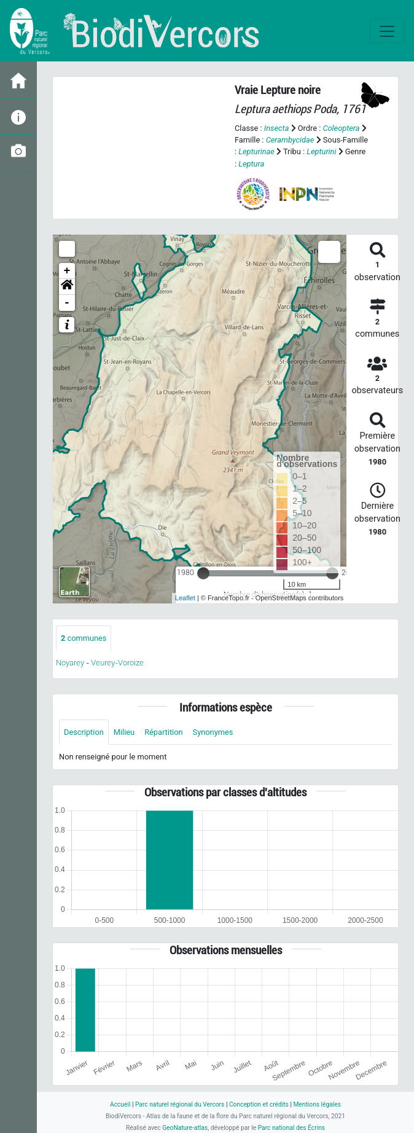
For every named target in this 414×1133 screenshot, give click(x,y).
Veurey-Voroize (117, 662)
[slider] (203, 573)
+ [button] (67, 271)
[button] (67, 287)
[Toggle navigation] (387, 31)
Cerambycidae (290, 139)
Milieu (124, 732)
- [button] (67, 303)
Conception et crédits (259, 1104)
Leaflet (185, 598)
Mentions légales (317, 1104)
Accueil (120, 1104)
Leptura (251, 163)
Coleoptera (340, 128)
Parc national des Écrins (291, 1128)
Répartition (163, 732)
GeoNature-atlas (185, 1128)
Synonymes (213, 732)
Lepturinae (256, 151)
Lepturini (321, 151)
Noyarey (70, 662)
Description (84, 732)
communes (83, 638)
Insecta (276, 128)
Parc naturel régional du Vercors (179, 1104)
